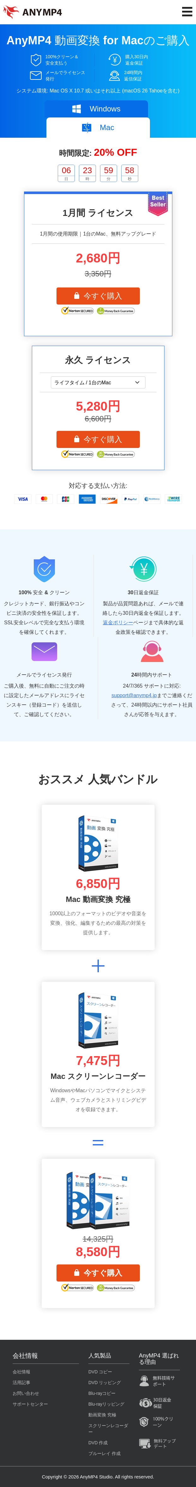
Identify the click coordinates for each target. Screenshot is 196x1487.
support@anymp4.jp (134, 695)
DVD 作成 (98, 1442)
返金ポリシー (118, 622)
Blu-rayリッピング (106, 1404)
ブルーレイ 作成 (104, 1453)
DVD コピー (100, 1371)
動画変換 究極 (102, 1414)
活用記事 (21, 1382)
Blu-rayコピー (102, 1393)
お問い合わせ (26, 1393)
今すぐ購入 (98, 296)
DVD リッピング (104, 1382)
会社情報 (21, 1371)
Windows (96, 109)
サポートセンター (30, 1404)
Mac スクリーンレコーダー (97, 1076)
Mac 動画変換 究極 (98, 899)
